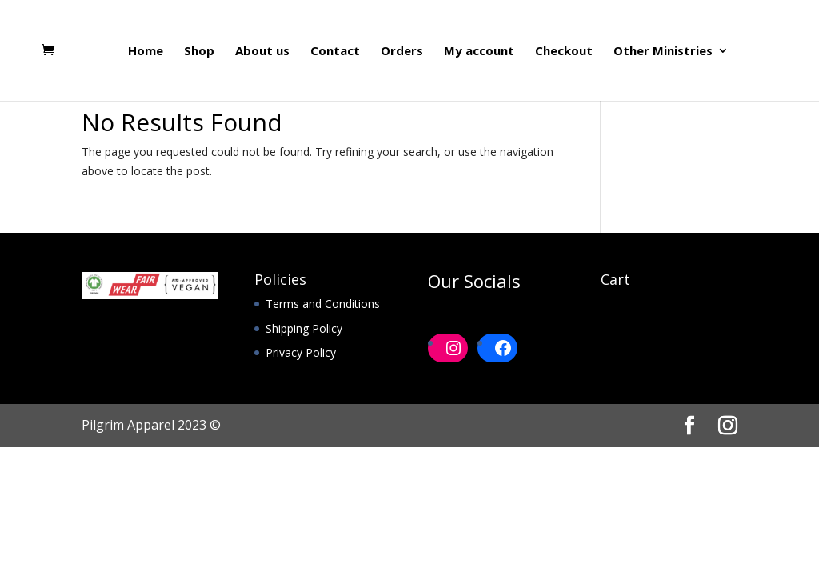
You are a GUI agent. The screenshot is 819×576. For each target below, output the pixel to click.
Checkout (564, 51)
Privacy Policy (301, 352)
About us (262, 51)
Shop (199, 51)
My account (479, 51)
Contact (335, 51)
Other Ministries (663, 51)
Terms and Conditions (323, 303)
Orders (402, 51)
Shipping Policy (304, 328)
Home (145, 51)
